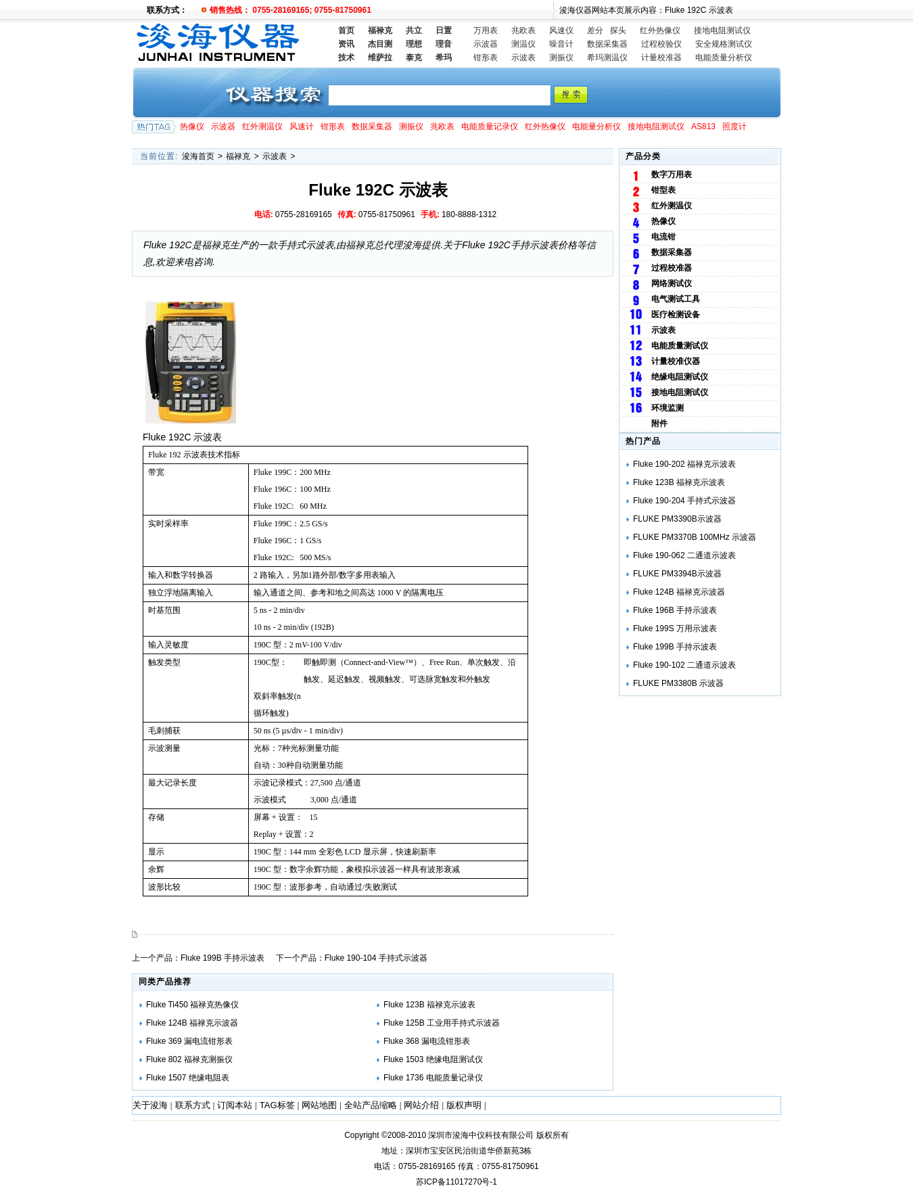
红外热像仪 (660, 30)
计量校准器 (661, 57)
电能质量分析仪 (723, 57)
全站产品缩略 (370, 1105)
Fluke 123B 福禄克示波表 (429, 1004)
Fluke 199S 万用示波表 (675, 628)
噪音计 (561, 44)
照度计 (734, 126)
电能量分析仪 (596, 126)
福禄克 (238, 156)
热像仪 (192, 126)
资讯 (346, 44)
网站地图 (319, 1105)
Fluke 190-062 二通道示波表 (684, 555)
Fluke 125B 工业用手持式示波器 (441, 1023)
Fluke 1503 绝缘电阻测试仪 (433, 1059)
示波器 (485, 44)
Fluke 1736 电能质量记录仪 (433, 1077)
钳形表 (485, 57)
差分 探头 (606, 30)
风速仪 (561, 30)
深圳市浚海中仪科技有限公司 (481, 1135)
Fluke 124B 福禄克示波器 (192, 1023)
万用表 (485, 30)
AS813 (703, 126)
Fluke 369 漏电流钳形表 (189, 1041)
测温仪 (523, 44)
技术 (346, 57)
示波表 (523, 57)
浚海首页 (198, 156)
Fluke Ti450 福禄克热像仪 (192, 1004)
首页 (346, 30)
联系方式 (192, 1105)
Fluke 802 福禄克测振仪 (189, 1059)
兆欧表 (523, 30)
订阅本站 (234, 1105)
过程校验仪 (661, 44)
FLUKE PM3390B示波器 (677, 519)
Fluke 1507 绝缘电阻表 (187, 1077)
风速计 (301, 126)
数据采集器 (607, 44)
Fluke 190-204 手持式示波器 (684, 500)
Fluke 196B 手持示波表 (675, 610)
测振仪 (561, 57)
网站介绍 (421, 1105)
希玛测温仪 (607, 57)
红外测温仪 (262, 126)
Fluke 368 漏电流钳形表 (426, 1041)
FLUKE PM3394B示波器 (677, 573)
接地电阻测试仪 (722, 30)
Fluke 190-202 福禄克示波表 (684, 464)
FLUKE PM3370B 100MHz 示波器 (694, 537)
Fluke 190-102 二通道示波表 (684, 665)
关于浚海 (150, 1105)
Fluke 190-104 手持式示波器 (376, 958)
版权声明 (464, 1105)
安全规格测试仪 (723, 44)
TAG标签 (277, 1105)
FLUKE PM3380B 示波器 (678, 683)
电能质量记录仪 (489, 126)
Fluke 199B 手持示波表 (222, 958)
